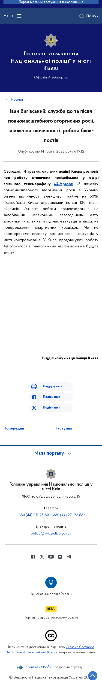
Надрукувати (52, 386)
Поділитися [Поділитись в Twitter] (51, 407)
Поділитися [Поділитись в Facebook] (51, 397)
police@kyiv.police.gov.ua (51, 533)
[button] (51, 453)
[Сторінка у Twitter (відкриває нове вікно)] (42, 556)
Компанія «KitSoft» (38, 667)
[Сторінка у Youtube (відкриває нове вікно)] (51, 556)
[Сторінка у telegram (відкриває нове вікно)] (69, 556)
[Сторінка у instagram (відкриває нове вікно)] (60, 556)
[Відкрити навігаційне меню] (19, 16)
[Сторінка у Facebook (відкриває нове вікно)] (33, 556)
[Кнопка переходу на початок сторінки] (92, 675)
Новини (17, 100)
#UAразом (63, 184)
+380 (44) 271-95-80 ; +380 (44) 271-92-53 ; (51, 515)
